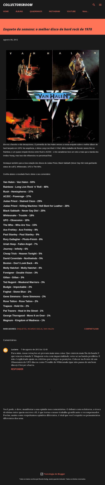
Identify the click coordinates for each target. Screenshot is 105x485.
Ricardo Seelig (35, 329)
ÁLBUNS (19, 11)
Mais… (86, 11)
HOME (6, 11)
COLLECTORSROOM (18, 5)
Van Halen (49, 329)
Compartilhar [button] (91, 329)
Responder (17, 369)
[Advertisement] (52, 442)
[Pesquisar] (93, 4)
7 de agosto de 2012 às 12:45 (34, 349)
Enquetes (22, 329)
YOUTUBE (71, 11)
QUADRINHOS (36, 11)
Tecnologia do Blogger (52, 474)
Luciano (15, 349)
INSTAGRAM (54, 11)
